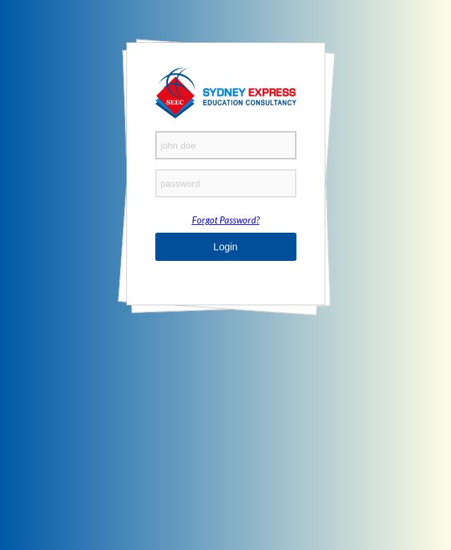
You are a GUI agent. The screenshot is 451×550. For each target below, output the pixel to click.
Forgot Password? (226, 220)
